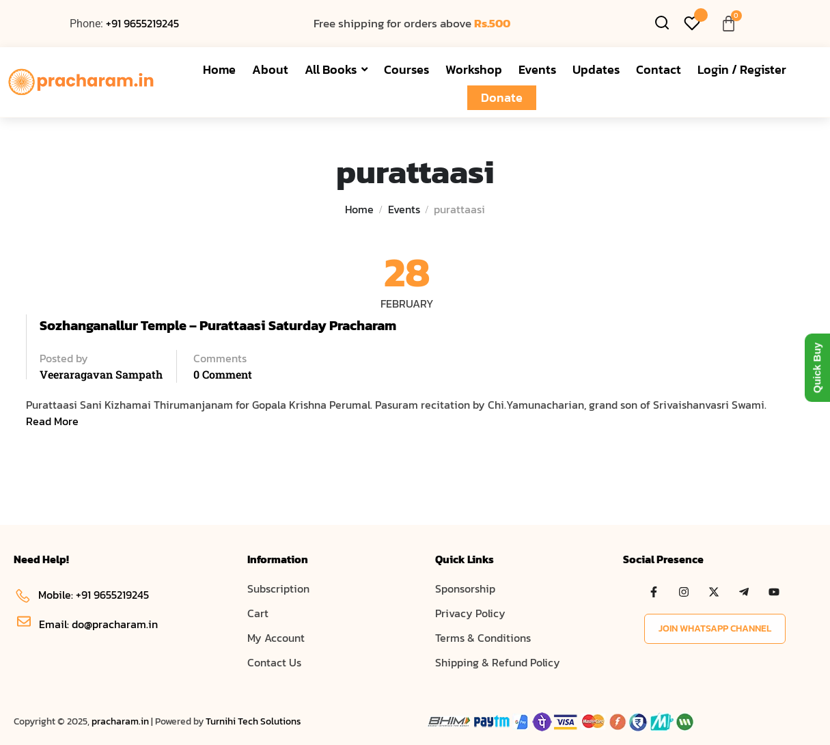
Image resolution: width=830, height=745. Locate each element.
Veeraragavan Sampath (101, 374)
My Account (276, 637)
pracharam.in (120, 721)
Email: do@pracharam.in (87, 624)
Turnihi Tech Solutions (253, 721)
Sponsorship (465, 588)
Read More (52, 421)
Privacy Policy (470, 613)
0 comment (222, 374)
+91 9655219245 (142, 23)
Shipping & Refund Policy (497, 662)
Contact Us (274, 662)
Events (404, 209)
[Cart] (728, 23)
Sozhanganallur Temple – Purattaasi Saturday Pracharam (218, 325)
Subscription (278, 588)
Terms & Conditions (483, 637)
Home (359, 209)
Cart (257, 613)
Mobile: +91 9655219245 (81, 594)
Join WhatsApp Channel (715, 628)
